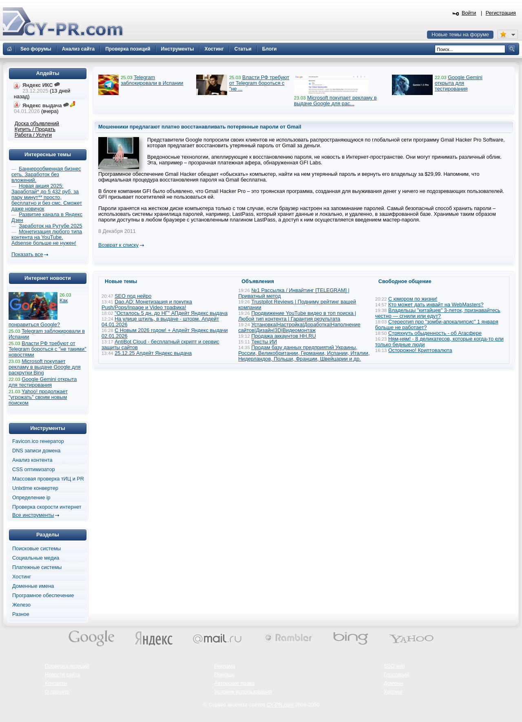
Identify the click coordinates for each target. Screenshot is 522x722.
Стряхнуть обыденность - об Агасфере (435, 333)
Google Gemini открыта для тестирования (458, 83)
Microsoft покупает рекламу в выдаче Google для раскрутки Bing (45, 367)
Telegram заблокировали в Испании (152, 80)
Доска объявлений (37, 123)
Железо (21, 605)
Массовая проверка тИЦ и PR (48, 479)
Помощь (224, 675)
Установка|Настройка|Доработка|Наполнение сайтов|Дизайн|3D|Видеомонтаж (299, 327)
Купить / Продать (35, 129)
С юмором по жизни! (413, 299)
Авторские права (235, 683)
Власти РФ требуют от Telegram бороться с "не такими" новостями (47, 349)
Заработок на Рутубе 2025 (50, 226)
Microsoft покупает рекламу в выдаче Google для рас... (335, 100)
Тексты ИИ (264, 342)
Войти (469, 13)
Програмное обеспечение (43, 595)
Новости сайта (62, 675)
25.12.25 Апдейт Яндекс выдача (153, 353)
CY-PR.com (280, 705)
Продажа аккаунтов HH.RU (283, 336)
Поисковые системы (36, 548)
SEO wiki (394, 666)
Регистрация (501, 13)
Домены (393, 683)
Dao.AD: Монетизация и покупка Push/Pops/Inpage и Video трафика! (147, 304)
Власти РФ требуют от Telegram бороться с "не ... (259, 83)
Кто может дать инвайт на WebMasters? (436, 305)
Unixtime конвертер (35, 488)
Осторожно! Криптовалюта (420, 350)
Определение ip (31, 498)
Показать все (27, 254)
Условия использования (243, 692)
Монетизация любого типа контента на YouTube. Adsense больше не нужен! (46, 237)
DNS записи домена (36, 451)
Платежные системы (37, 567)
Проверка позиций (67, 666)
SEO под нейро (133, 296)
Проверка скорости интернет (47, 507)
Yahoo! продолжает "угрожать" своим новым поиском (38, 397)
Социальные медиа (35, 558)
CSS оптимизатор (33, 469)
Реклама (225, 666)
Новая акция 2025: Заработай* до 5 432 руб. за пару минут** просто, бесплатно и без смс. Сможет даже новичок (46, 197)
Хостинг (21, 577)
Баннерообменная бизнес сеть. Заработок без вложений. (46, 174)
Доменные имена (33, 586)
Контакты (56, 683)
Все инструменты (33, 515)
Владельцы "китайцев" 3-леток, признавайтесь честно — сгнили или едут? (437, 313)
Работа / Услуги (33, 135)
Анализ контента (32, 460)
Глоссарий (396, 675)
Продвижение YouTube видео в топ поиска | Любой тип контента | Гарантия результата (297, 316)
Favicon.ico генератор (38, 441)
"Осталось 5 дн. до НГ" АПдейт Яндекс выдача (171, 313)
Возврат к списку (118, 245)
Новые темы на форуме (460, 35)
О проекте (57, 692)
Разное (20, 614)
